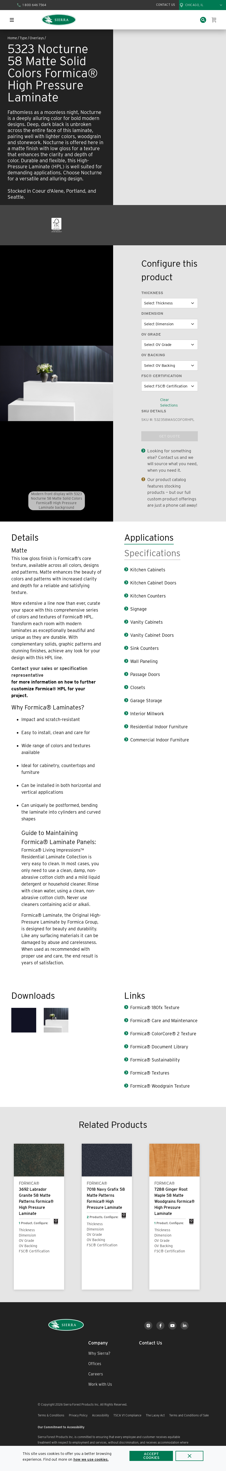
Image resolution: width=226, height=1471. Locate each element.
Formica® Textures (149, 1073)
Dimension (152, 313)
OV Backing (153, 355)
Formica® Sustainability (155, 1059)
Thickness (152, 293)
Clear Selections (169, 402)
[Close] (189, 1456)
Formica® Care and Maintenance (164, 1020)
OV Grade (151, 334)
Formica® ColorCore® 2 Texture (163, 1033)
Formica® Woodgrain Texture (160, 1086)
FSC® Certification (161, 376)
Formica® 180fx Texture (154, 1007)
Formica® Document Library (159, 1046)
